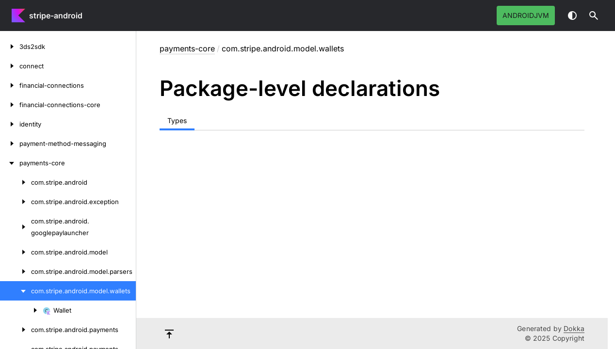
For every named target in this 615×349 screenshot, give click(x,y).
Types (177, 120)
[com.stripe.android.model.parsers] (15, 271)
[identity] (9, 124)
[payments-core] (9, 163)
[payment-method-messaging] (9, 143)
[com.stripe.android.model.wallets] (15, 291)
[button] (593, 15)
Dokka (574, 328)
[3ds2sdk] (9, 46)
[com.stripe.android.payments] (15, 329)
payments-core (187, 48)
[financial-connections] (9, 85)
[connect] (9, 66)
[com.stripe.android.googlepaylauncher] (15, 226)
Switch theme (572, 15)
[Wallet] (21, 310)
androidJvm (525, 15)
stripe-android (55, 15)
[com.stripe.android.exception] (15, 201)
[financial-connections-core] (9, 104)
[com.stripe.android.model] (15, 252)
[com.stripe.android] (15, 182)
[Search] (593, 15)
